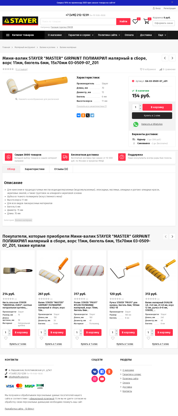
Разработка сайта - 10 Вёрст (19, 408)
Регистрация (170, 8)
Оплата (129, 35)
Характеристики (34, 169)
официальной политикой (41, 398)
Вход (156, 8)
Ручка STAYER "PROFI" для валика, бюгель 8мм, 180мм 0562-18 (124, 305)
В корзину (157, 107)
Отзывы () (61, 169)
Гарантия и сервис (79, 35)
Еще (160, 35)
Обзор (11, 169)
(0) (10, 299)
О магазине (55, 35)
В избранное (148, 69)
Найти (123, 21)
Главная (6, 47)
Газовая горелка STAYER (62, 27)
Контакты (127, 391)
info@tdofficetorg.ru (19, 377)
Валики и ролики (47, 47)
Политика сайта (107, 35)
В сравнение (167, 69)
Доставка (146, 35)
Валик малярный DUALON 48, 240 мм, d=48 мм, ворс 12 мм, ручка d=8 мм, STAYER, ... (159, 306)
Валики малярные (68, 47)
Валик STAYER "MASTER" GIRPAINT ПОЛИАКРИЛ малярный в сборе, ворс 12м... (51, 306)
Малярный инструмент (25, 47)
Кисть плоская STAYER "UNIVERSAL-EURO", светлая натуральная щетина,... (17, 305)
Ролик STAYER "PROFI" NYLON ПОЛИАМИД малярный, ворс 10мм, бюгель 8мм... (86, 306)
